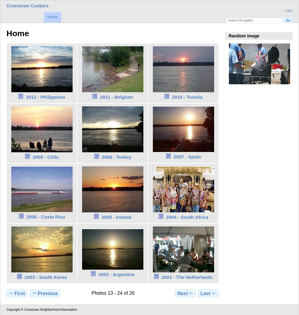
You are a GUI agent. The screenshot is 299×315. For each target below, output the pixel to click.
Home (52, 17)
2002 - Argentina (116, 274)
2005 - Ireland (116, 217)
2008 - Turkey (116, 157)
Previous (45, 293)
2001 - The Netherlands (187, 277)
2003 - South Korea (46, 277)
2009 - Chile (46, 157)
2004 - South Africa (187, 217)
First (17, 293)
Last (208, 293)
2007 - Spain (187, 156)
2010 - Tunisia (187, 97)
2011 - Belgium (116, 97)
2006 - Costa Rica (45, 216)
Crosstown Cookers (27, 5)
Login (289, 10)
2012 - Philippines (46, 97)
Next (185, 293)
